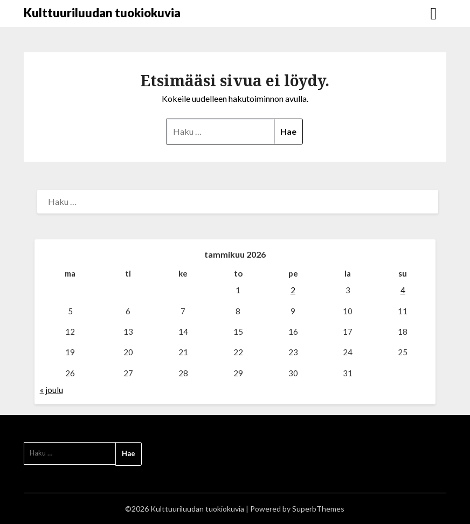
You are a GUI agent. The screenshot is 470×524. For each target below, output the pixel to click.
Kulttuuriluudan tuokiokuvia (102, 12)
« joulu (51, 390)
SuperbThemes (318, 508)
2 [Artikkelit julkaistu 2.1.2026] (293, 290)
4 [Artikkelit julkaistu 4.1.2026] (402, 290)
